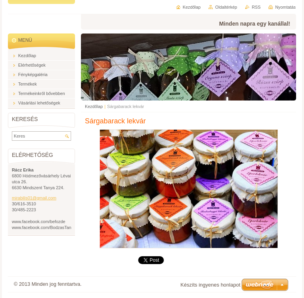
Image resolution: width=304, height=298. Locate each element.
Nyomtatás (285, 7)
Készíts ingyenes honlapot (210, 285)
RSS (256, 7)
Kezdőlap (94, 106)
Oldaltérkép (226, 7)
